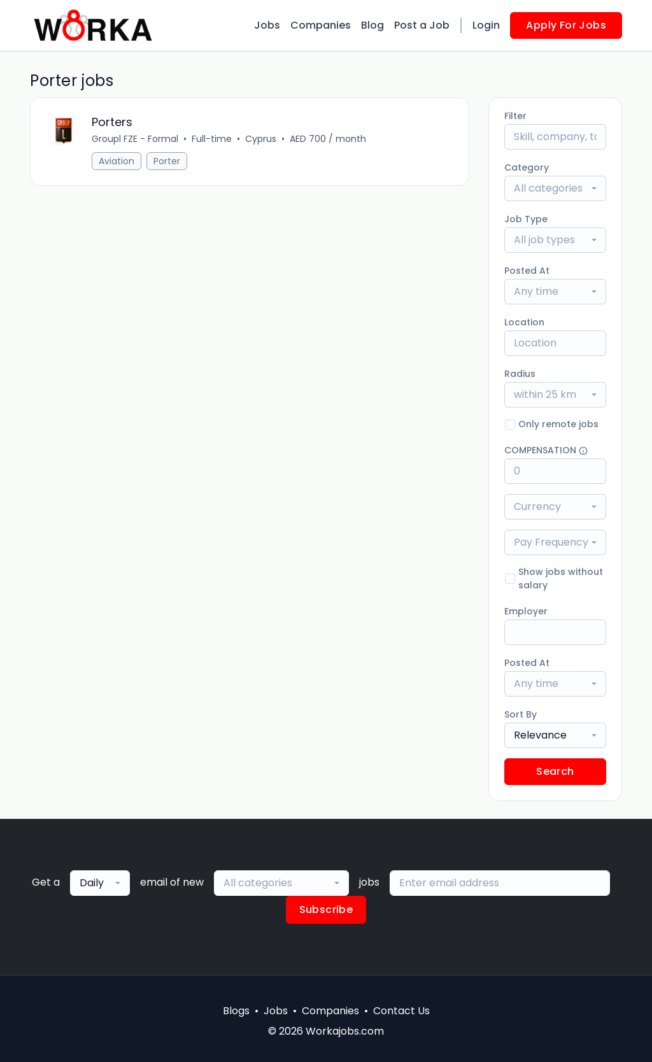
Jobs (267, 25)
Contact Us (401, 1010)
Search (555, 771)
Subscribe (326, 909)
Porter (166, 161)
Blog (372, 25)
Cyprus (260, 138)
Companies (320, 25)
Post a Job (422, 25)
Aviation (116, 161)
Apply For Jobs (566, 25)
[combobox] (555, 188)
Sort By (520, 714)
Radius (519, 373)
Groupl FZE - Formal (135, 138)
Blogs (236, 1010)
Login (486, 25)
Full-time (212, 138)
